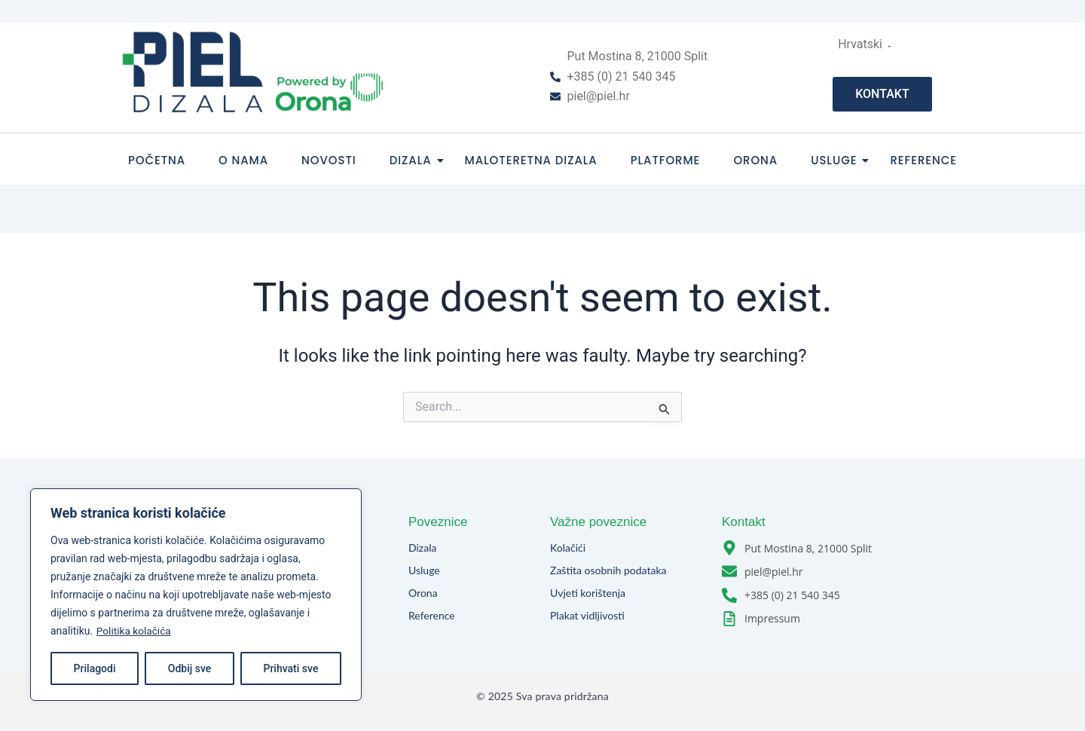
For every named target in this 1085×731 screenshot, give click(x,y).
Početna (156, 160)
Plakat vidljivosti (587, 615)
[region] (196, 594)
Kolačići (567, 547)
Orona (755, 160)
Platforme (666, 160)
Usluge (838, 160)
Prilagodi (95, 668)
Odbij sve (190, 668)
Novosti (328, 160)
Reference (923, 160)
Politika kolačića (134, 631)
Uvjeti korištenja (587, 592)
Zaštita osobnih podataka (608, 570)
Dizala (415, 160)
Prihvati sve (290, 668)
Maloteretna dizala (531, 160)
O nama (243, 160)
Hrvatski (863, 44)
